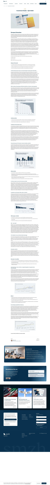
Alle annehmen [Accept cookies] (44, 483)
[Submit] (41, 427)
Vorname (37, 418)
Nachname (37, 421)
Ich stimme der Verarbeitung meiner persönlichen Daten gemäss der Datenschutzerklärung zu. (41, 425)
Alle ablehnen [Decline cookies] (38, 483)
